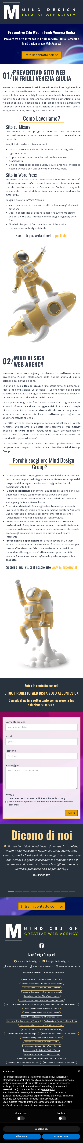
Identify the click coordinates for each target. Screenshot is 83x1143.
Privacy (9, 794)
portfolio (61, 235)
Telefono (10, 750)
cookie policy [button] (48, 1089)
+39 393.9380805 (41, 966)
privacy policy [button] (54, 1080)
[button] (78, 1071)
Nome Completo (15, 721)
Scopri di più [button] (41, 1129)
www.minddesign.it (64, 567)
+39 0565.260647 (15, 966)
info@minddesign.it (55, 961)
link (34, 801)
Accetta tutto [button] (61, 1136)
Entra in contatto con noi (41, 55)
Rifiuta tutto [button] (22, 1136)
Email (8, 736)
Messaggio (12, 765)
